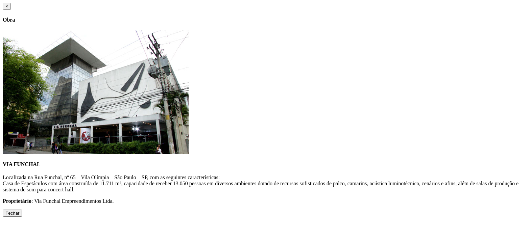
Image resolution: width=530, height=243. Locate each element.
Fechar (12, 213)
